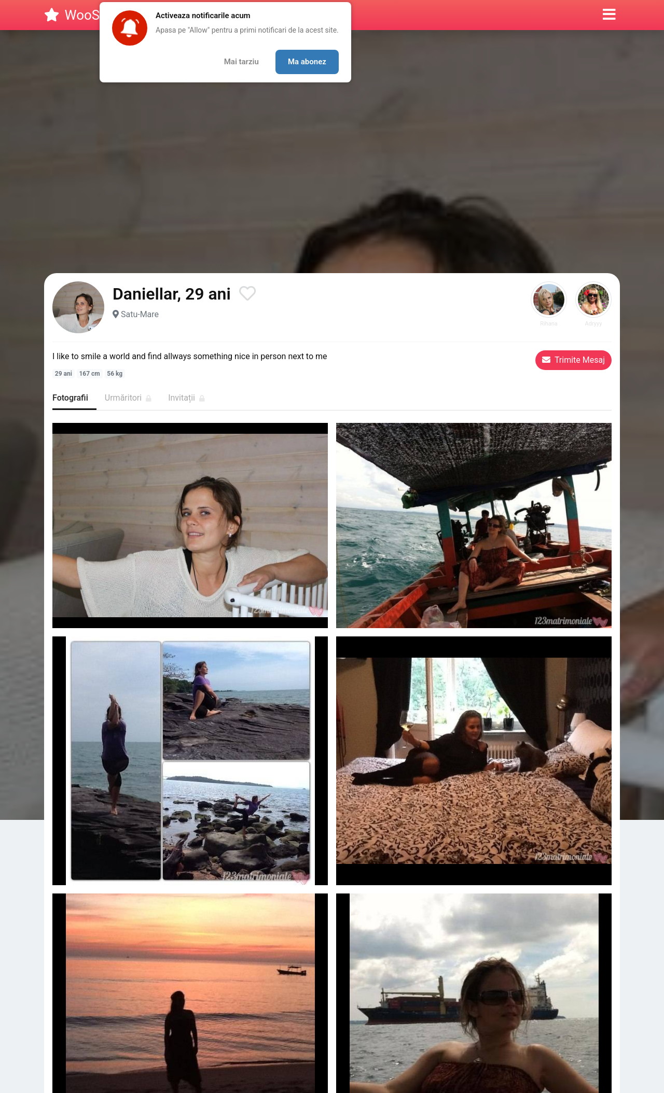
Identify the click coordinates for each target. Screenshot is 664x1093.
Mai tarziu (241, 61)
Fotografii (70, 398)
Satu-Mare (140, 314)
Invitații (186, 398)
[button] (609, 15)
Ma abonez (307, 61)
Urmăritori (128, 398)
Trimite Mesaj (573, 360)
